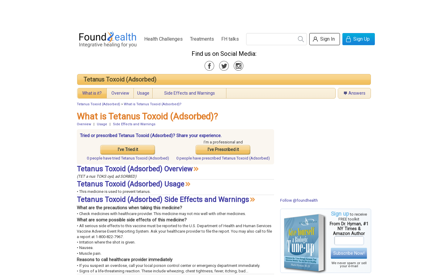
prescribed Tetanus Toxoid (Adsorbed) (223, 158)
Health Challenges (163, 39)
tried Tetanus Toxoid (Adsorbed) (128, 158)
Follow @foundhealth (299, 200)
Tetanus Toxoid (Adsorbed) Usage (130, 184)
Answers (356, 93)
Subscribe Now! (349, 253)
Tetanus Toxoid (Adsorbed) (119, 79)
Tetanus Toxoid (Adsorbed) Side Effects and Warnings (163, 200)
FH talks (230, 39)
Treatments (202, 39)
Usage (143, 93)
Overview (120, 93)
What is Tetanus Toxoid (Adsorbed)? (153, 104)
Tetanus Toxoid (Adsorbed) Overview (134, 169)
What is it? (92, 93)
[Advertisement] (223, 13)
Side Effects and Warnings (189, 93)
